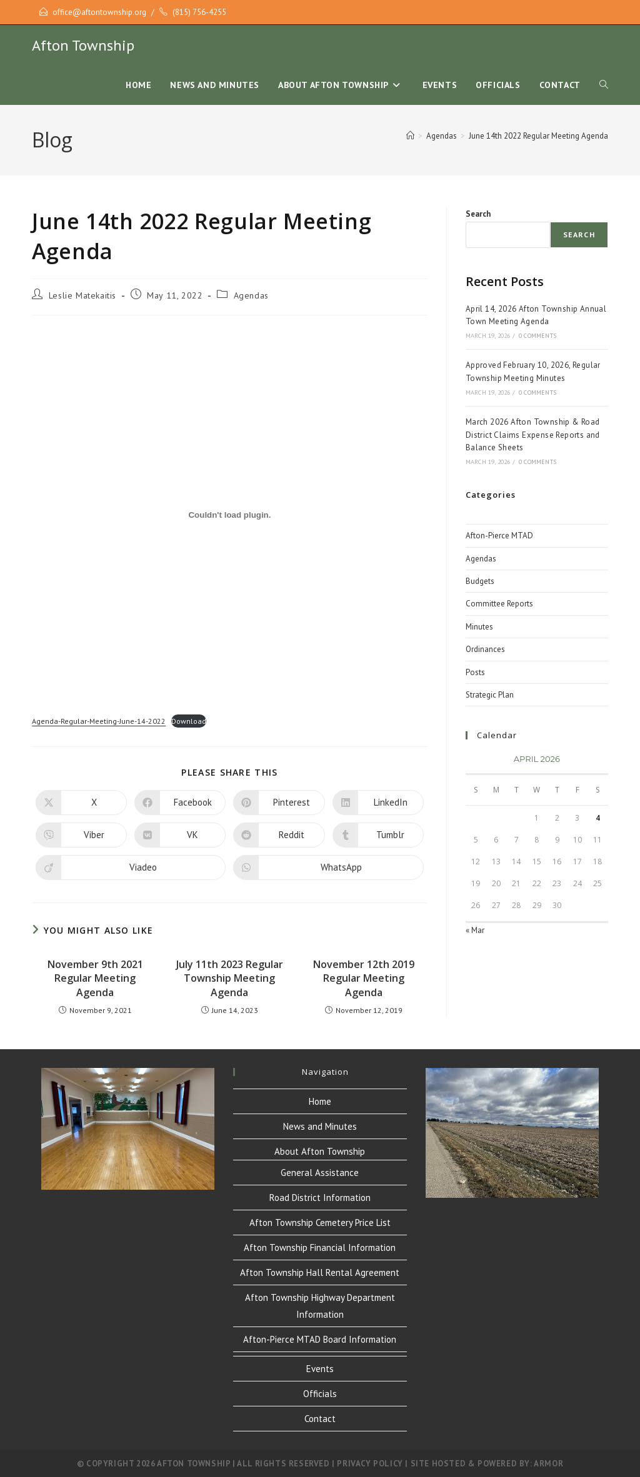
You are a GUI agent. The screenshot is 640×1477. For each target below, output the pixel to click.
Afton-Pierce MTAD (499, 535)
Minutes (479, 626)
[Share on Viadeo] (131, 867)
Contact (320, 1419)
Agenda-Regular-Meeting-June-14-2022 (99, 721)
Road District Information (320, 1197)
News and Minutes (320, 1126)
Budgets (480, 581)
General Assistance (320, 1172)
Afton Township (83, 45)
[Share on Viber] (81, 834)
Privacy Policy (369, 1463)
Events (320, 1369)
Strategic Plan (490, 694)
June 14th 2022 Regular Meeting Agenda (538, 136)
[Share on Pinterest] (278, 802)
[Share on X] (81, 802)
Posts (475, 672)
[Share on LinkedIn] (378, 802)
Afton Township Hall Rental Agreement (319, 1272)
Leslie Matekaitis (82, 295)
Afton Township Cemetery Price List (320, 1222)
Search (478, 214)
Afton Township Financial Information (320, 1247)
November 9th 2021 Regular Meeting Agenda (95, 978)
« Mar (475, 930)
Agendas (251, 295)
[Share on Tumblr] (378, 834)
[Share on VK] (180, 834)
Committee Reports (499, 603)
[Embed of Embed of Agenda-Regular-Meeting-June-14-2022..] (230, 515)
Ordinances (485, 649)
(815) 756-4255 (199, 12)
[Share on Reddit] (278, 834)
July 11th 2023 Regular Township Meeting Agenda (229, 978)
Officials (320, 1394)
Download (188, 721)
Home (320, 1101)
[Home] (410, 136)
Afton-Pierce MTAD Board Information (319, 1339)
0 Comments (537, 336)
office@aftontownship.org (99, 12)
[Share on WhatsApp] (328, 867)
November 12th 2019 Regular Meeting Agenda (363, 978)
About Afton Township (319, 1151)
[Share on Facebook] (180, 802)
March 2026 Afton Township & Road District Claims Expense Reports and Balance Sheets (533, 435)
